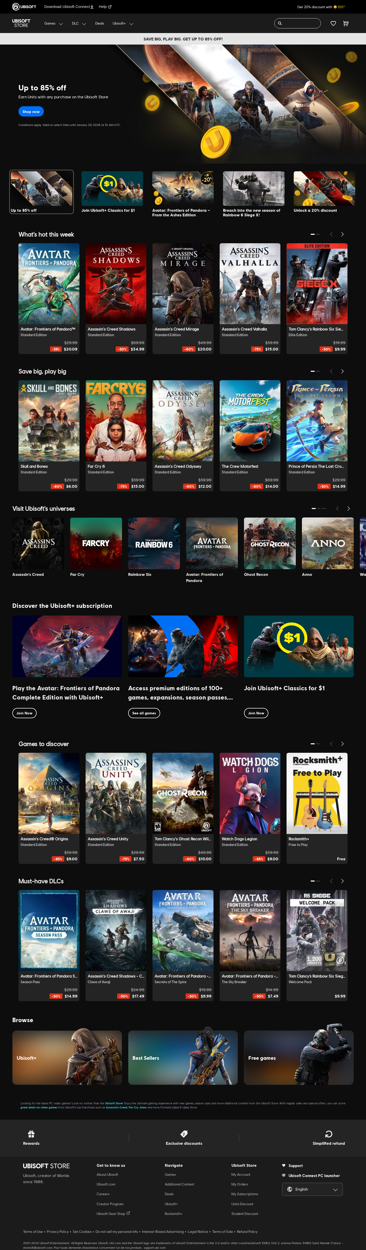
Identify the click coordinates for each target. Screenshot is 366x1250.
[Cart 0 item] (346, 23)
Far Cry (133, 1107)
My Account (240, 1174)
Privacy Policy (58, 1232)
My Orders (239, 1184)
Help (105, 6)
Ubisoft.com (106, 1184)
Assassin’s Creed (116, 1107)
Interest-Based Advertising (163, 1232)
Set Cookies (82, 1232)
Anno (143, 1107)
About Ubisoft (107, 1174)
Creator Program (110, 1204)
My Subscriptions (244, 1194)
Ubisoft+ (171, 1204)
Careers (103, 1194)
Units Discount (242, 1204)
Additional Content (179, 1184)
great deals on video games (39, 1107)
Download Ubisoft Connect (69, 6)
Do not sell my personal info (117, 1232)
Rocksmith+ (173, 1214)
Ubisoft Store (114, 1103)
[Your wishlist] (333, 23)
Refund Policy (247, 1232)
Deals (169, 1194)
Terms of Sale (222, 1232)
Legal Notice (198, 1232)
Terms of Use (33, 1232)
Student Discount (244, 1214)
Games (170, 1174)
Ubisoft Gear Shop (113, 1213)
